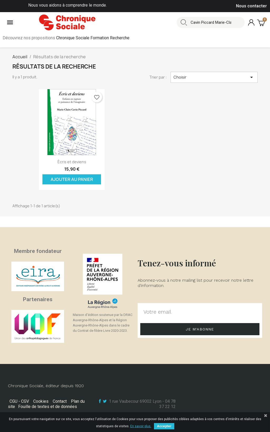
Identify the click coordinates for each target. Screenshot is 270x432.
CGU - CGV (19, 401)
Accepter (164, 426)
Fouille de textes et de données (47, 406)
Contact (60, 401)
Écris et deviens (71, 161)
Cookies (41, 401)
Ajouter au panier (72, 179)
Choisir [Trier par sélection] (214, 77)
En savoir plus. (140, 426)
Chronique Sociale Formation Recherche (92, 37)
